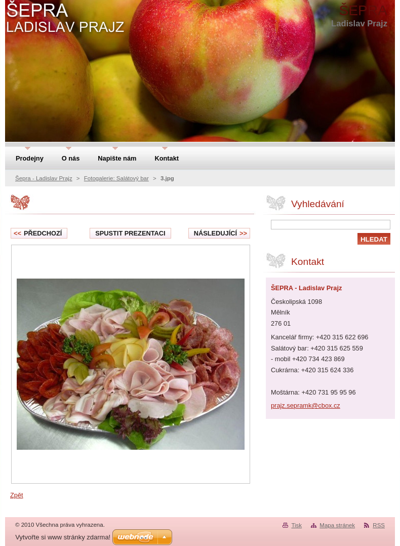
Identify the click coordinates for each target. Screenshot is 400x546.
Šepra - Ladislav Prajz (43, 178)
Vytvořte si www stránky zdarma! (62, 537)
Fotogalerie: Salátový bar (116, 178)
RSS (379, 525)
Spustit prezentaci (130, 233)
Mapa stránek (337, 525)
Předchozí (38, 233)
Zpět (16, 495)
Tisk (296, 525)
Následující (220, 233)
